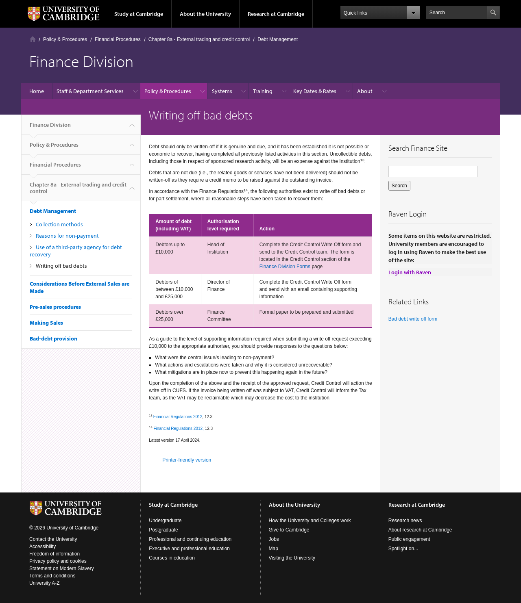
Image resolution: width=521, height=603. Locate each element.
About (365, 91)
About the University (205, 13)
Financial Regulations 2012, (178, 428)
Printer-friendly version (186, 460)
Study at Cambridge (138, 13)
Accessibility (42, 546)
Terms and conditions (52, 576)
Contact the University (53, 539)
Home (32, 39)
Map (273, 548)
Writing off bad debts (61, 265)
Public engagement (409, 539)
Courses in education (172, 558)
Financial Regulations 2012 (178, 416)
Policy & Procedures (65, 39)
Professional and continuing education (190, 539)
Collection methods (59, 224)
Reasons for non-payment (67, 235)
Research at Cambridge (276, 13)
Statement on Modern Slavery (61, 568)
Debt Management (277, 39)
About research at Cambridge (420, 530)
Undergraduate (165, 520)
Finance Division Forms (284, 266)
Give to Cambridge (289, 530)
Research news (405, 520)
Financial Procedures (118, 39)
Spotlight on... (403, 548)
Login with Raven (409, 272)
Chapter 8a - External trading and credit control (199, 39)
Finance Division (50, 128)
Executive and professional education (189, 548)
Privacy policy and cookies (58, 561)
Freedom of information (54, 554)
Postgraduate (163, 530)
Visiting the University (292, 558)
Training (262, 91)
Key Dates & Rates (314, 91)
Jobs (274, 539)
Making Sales (46, 322)
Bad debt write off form (413, 319)
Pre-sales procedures (55, 306)
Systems (222, 91)
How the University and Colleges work (310, 520)
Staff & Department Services (90, 91)
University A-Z (44, 583)
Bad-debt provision (53, 338)
